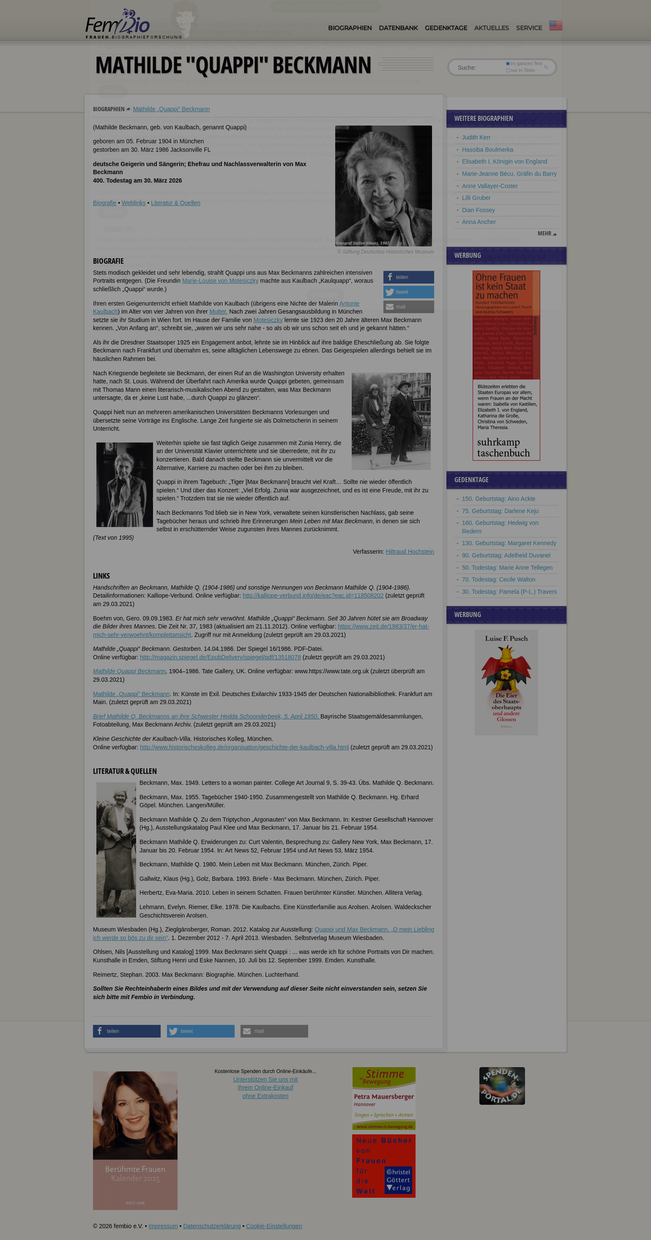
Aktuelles (491, 28)
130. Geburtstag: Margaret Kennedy (509, 543)
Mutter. (218, 311)
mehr (544, 233)
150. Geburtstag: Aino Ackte (499, 498)
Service (529, 28)
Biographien (350, 28)
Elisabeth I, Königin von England (504, 161)
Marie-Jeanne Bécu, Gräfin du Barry (509, 173)
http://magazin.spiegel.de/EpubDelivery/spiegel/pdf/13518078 (220, 657)
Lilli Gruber (476, 197)
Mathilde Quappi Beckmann (129, 671)
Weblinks (134, 202)
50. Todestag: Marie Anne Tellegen (507, 567)
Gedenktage (446, 28)
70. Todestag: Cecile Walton (499, 579)
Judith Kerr (476, 137)
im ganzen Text (524, 63)
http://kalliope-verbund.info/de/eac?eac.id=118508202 (313, 595)
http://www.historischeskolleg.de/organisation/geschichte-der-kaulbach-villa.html (244, 747)
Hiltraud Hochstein (410, 551)
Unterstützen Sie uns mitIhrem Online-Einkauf (265, 1087)
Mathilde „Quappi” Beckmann (171, 109)
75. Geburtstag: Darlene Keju (500, 511)
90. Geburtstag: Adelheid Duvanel (506, 555)
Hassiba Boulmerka (487, 149)
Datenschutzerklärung (212, 1226)
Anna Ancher (479, 222)
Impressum (163, 1226)
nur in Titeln (520, 70)
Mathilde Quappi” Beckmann (131, 694)
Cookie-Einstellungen (274, 1226)
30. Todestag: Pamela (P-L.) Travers (509, 591)
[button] (408, 277)
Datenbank (398, 28)
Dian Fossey (478, 210)
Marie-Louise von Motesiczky (220, 280)
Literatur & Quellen (175, 202)
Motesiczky (268, 320)
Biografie (104, 202)
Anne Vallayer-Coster (490, 186)
